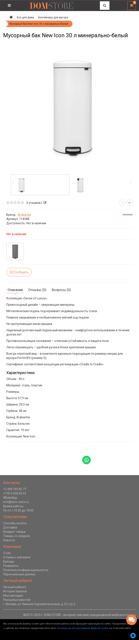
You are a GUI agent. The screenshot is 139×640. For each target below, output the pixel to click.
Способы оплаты (15, 523)
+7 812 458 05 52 (14, 493)
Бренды (8, 561)
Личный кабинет (14, 587)
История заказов (15, 591)
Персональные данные (19, 574)
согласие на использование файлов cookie (82, 628)
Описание (15, 290)
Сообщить (19, 272)
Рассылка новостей (16, 599)
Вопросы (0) (61, 290)
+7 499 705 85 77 (14, 489)
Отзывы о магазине (17, 557)
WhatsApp (10, 497)
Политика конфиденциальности (25, 570)
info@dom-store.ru (16, 502)
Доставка (10, 527)
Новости (9, 540)
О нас (7, 553)
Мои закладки (13, 595)
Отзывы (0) (37, 290)
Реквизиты (10, 565)
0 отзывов (33, 202)
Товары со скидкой (16, 536)
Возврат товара (14, 531)
